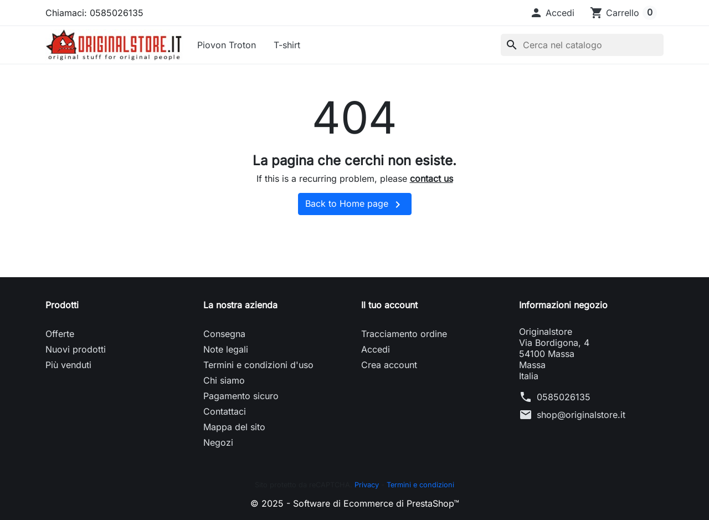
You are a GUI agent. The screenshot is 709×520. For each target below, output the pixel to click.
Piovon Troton (226, 44)
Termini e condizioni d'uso (258, 364)
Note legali (225, 349)
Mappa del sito (234, 426)
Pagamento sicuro (241, 395)
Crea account (389, 364)
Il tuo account (389, 304)
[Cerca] (582, 45)
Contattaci (224, 411)
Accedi (375, 349)
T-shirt (287, 44)
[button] (552, 13)
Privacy (366, 485)
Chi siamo (224, 380)
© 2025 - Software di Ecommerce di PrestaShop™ (354, 503)
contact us (431, 178)
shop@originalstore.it (581, 414)
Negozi (218, 442)
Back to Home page (354, 204)
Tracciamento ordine (404, 333)
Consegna (224, 333)
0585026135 (563, 396)
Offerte (59, 333)
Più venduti (68, 364)
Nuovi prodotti (75, 349)
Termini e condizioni (420, 485)
